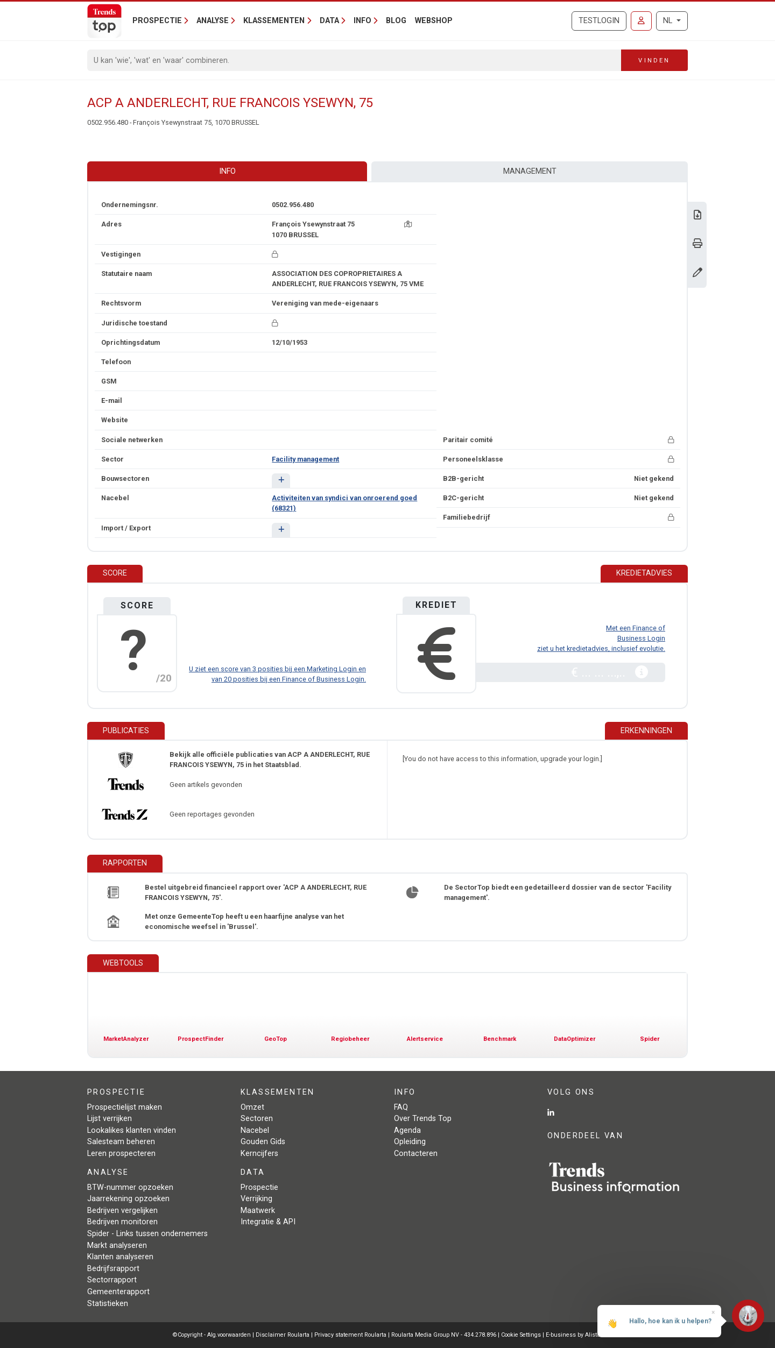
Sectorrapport (112, 1280)
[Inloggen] (641, 21)
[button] (281, 480)
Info (227, 171)
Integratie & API (268, 1221)
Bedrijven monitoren (122, 1221)
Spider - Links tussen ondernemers (147, 1233)
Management (529, 171)
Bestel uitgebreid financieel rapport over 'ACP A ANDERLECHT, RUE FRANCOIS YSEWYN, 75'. (256, 892)
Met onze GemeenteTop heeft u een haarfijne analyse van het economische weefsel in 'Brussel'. (244, 921)
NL (668, 20)
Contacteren (416, 1153)
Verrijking (256, 1198)
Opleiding (410, 1141)
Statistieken (107, 1303)
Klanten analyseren (120, 1256)
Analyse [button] (212, 20)
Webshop (434, 20)
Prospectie (259, 1187)
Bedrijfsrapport (113, 1268)
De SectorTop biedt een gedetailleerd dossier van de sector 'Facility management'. (557, 892)
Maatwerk (258, 1210)
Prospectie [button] (157, 20)
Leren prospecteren (121, 1153)
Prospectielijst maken (124, 1107)
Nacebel (255, 1130)
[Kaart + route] (408, 224)
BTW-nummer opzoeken (130, 1187)
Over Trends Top (423, 1118)
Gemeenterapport (118, 1291)
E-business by (574, 1334)
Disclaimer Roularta (282, 1334)
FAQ (401, 1107)
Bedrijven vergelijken (122, 1210)
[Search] (354, 60)
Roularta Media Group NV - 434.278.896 (444, 1334)
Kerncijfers (259, 1153)
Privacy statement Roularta (350, 1334)
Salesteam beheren (121, 1141)
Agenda (407, 1130)
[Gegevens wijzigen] (697, 273)
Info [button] (362, 20)
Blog (396, 20)
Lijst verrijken (109, 1118)
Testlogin (599, 20)
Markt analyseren (117, 1245)
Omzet (252, 1107)
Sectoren (257, 1118)
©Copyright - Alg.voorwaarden (212, 1334)
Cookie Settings (521, 1334)
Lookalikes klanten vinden (131, 1130)
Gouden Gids (263, 1141)
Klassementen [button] (274, 20)
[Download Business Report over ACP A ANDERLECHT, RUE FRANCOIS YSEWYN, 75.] (697, 216)
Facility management (305, 459)
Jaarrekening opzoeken (128, 1198)
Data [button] (329, 20)
